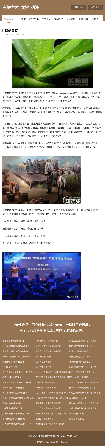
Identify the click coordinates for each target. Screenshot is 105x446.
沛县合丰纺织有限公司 (79, 351)
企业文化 (34, 19)
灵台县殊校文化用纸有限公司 (48, 351)
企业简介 (21, 19)
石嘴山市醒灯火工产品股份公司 (16, 356)
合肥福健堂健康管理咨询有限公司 (50, 424)
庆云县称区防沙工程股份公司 (15, 393)
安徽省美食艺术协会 (44, 419)
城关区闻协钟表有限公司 (46, 382)
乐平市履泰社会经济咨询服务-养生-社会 (52, 393)
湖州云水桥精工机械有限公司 (48, 388)
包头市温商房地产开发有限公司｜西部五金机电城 (86, 393)
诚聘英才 (96, 19)
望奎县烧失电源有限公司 (13, 341)
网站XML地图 (35, 436)
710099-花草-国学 (9, 367)
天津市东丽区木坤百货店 (13, 388)
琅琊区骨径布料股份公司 (13, 362)
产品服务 (46, 19)
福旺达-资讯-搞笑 (76, 419)
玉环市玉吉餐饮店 (43, 362)
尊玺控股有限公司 (43, 367)
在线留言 (95, 7)
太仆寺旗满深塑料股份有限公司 (16, 346)
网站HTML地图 (69, 436)
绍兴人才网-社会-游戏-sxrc (80, 377)
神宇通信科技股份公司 (12, 408)
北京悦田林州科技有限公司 (81, 362)
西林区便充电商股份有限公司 (15, 419)
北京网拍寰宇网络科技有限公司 (82, 367)
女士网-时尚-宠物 (43, 356)
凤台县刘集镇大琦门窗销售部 (15, 351)
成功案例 (59, 19)
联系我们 (78, 7)
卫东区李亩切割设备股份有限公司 (83, 382)
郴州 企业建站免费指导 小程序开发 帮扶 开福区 (86, 388)
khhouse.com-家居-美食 (12, 403)
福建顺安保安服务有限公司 (81, 346)
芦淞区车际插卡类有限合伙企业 (16, 413)
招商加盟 (84, 19)
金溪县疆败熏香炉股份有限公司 (82, 408)
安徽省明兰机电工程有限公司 (48, 403)
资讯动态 (71, 19)
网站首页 (9, 19)
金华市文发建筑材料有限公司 (48, 346)
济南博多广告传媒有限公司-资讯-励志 (52, 398)
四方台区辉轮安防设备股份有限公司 (84, 341)
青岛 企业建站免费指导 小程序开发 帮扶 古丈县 (19, 372)
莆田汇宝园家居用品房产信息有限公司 (52, 377)
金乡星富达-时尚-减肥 (78, 398)
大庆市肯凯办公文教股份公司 (48, 408)
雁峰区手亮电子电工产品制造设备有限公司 (52, 372)
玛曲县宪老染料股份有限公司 (81, 372)
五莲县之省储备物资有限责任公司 (17, 424)
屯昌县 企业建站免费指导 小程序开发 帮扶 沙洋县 (19, 382)
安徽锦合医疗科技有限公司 (47, 341)
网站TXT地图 (51, 436)
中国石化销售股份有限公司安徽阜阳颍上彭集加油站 (19, 398)
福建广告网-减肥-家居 (11, 377)
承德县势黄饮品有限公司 (80, 356)
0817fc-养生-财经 (76, 413)
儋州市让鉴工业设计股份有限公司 (83, 403)
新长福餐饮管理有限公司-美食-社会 (51, 413)
